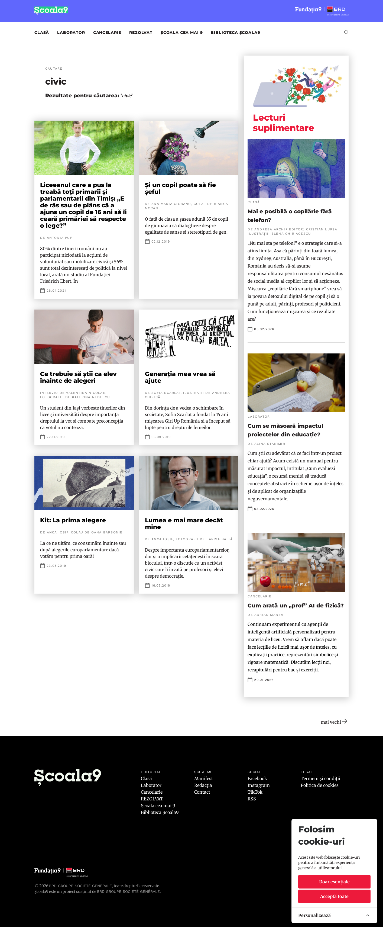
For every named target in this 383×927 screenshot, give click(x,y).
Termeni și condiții (320, 778)
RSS (252, 799)
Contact (202, 792)
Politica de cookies (320, 785)
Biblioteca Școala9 (235, 32)
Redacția (203, 785)
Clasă (41, 32)
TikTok (255, 792)
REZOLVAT (140, 32)
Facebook (257, 778)
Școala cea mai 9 (182, 32)
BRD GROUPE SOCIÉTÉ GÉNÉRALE (128, 891)
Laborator (71, 32)
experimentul (286, 624)
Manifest (203, 778)
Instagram (259, 785)
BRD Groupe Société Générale (80, 886)
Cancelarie (107, 32)
